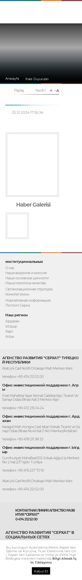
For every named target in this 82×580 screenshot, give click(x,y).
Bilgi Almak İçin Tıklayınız (53, 560)
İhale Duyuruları (37, 79)
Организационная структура (28, 289)
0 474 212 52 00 (26, 519)
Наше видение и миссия (26, 273)
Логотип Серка (17, 305)
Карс (9, 331)
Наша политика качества (25, 283)
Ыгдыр (11, 326)
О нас (9, 268)
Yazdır (40, 90)
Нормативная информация (28, 300)
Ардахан (12, 321)
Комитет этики (17, 294)
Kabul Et (41, 571)
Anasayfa (12, 79)
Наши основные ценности (27, 278)
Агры (9, 337)
